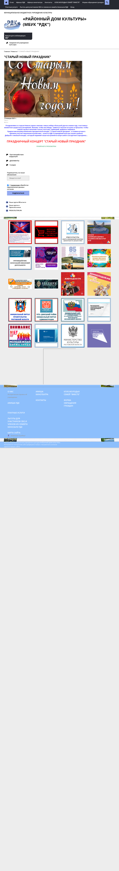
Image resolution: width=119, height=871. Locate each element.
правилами (15, 185)
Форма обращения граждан (93, 2)
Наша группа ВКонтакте (17, 202)
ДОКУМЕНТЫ (14, 161)
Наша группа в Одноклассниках (15, 206)
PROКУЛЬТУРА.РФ (15, 210)
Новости (14, 51)
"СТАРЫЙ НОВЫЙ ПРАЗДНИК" (28, 51)
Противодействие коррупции (16, 155)
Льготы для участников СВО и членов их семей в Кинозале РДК (44, 7)
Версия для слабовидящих (15, 36)
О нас (12, 2)
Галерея (13, 165)
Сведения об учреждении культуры (19, 44)
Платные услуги (11, 7)
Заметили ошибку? (18, 436)
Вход (72, 7)
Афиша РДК (20, 2)
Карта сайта (14, 432)
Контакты (48, 2)
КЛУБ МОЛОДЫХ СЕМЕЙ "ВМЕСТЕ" (67, 2)
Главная (7, 51)
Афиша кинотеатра (34, 2)
